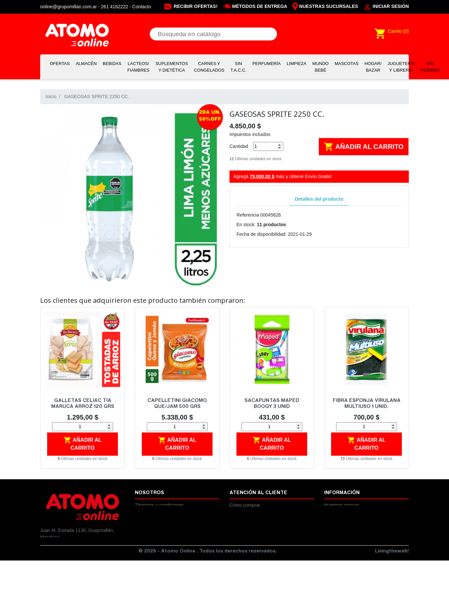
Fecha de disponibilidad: (261, 234)
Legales (143, 512)
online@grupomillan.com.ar (68, 565)
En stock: (246, 224)
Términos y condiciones (159, 505)
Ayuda (330, 512)
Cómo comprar (244, 505)
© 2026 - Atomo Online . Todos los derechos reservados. (207, 583)
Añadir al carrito (364, 147)
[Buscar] (213, 34)
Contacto (141, 6)
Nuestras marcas (341, 505)
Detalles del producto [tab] (319, 199)
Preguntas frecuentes (251, 519)
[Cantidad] (268, 146)
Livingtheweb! (392, 583)
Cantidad (238, 146)
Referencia (247, 215)
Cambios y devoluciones (254, 512)
